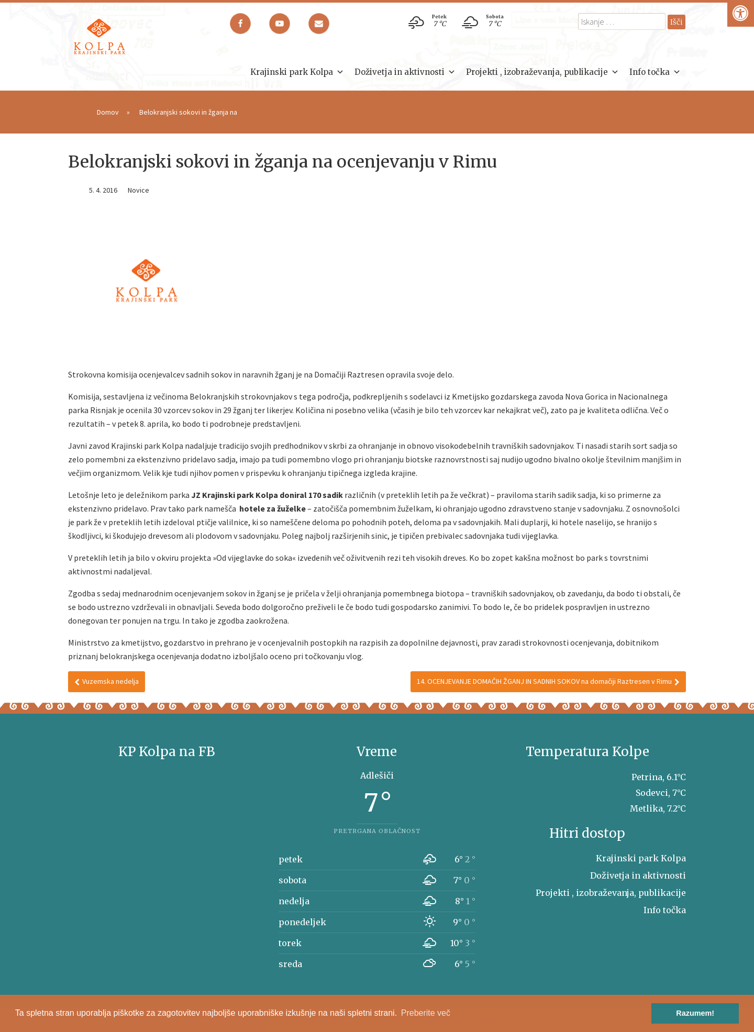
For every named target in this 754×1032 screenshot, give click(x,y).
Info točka (655, 72)
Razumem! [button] (695, 1013)
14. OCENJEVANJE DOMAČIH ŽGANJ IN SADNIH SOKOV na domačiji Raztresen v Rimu (548, 681)
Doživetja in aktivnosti (405, 72)
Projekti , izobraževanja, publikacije (542, 72)
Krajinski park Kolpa (297, 72)
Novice (138, 190)
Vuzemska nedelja (106, 681)
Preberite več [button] (425, 1012)
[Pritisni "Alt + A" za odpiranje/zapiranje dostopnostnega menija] (740, 13)
